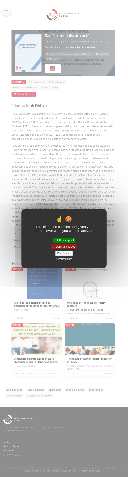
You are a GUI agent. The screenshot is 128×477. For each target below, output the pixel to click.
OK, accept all (64, 240)
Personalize (64, 253)
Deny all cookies (64, 246)
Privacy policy (64, 258)
